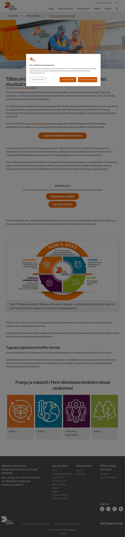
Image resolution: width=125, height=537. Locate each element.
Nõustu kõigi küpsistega (87, 79)
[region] (63, 70)
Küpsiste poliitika (38, 79)
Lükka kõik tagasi (68, 79)
